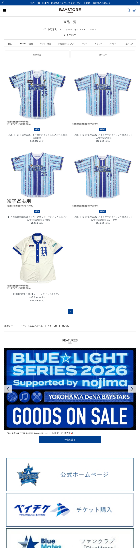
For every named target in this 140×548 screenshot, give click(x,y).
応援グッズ (128, 44)
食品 (10, 44)
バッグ (85, 44)
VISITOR (52, 326)
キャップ (98, 44)
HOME (65, 326)
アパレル (113, 44)
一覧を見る (70, 439)
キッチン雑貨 (45, 44)
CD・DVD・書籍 (26, 44)
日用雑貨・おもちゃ (66, 44)
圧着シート (9, 326)
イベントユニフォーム (32, 326)
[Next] (137, 2)
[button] (37, 54)
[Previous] (2, 2)
